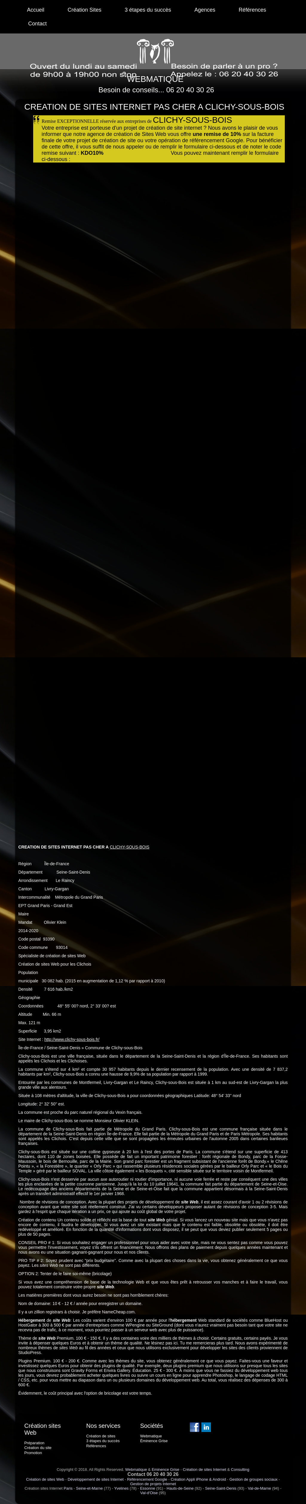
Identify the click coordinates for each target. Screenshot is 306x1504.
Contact (37, 24)
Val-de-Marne (259, 1488)
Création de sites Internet (204, 1469)
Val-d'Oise (149, 1493)
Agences (204, 10)
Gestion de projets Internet (153, 1484)
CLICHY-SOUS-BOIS (129, 847)
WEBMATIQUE (155, 79)
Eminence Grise (165, 1469)
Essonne (147, 1488)
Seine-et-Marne (89, 1488)
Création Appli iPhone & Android (198, 1479)
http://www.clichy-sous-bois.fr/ (71, 1039)
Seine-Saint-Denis (220, 1488)
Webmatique (136, 1469)
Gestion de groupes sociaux (254, 1479)
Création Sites (84, 10)
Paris (68, 1488)
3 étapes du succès (148, 10)
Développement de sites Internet (95, 1479)
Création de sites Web (45, 1479)
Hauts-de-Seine (180, 1488)
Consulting (240, 1469)
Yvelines (121, 1488)
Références (252, 10)
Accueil (35, 10)
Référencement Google (147, 1479)
